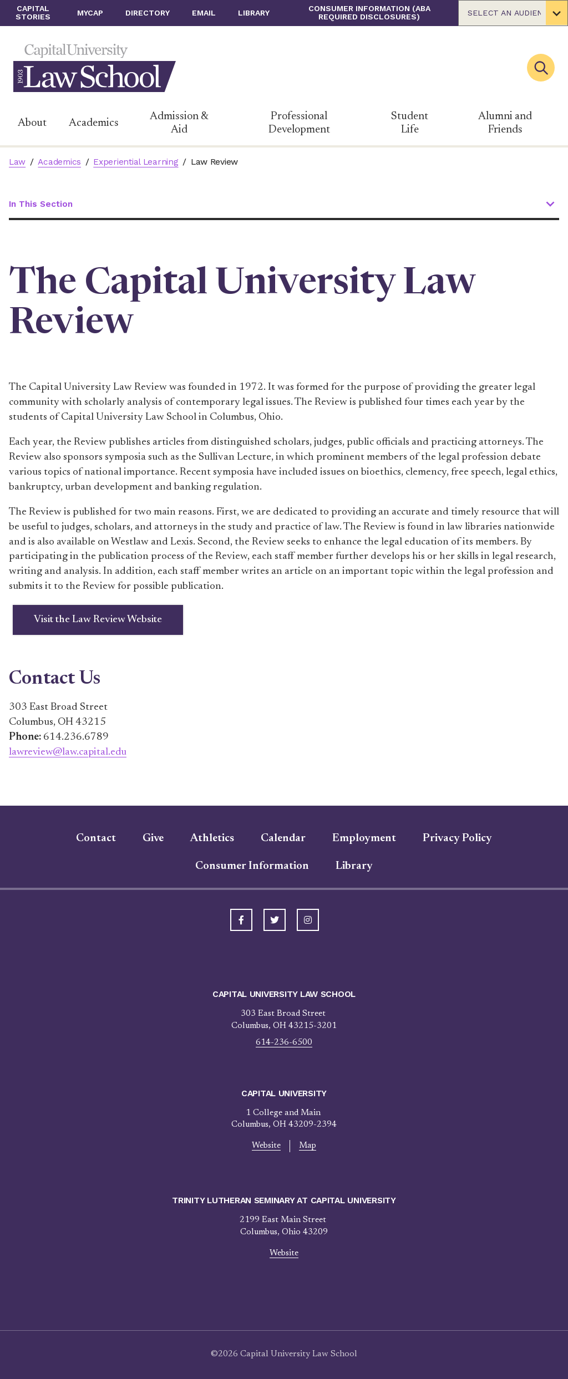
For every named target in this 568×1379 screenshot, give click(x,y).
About (32, 123)
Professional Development (299, 123)
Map (308, 1146)
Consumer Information (252, 866)
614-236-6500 (284, 1043)
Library (254, 12)
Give (153, 838)
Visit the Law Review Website (98, 619)
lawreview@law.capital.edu (69, 752)
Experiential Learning (135, 162)
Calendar (283, 838)
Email (204, 12)
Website (266, 1146)
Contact (96, 838)
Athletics (212, 838)
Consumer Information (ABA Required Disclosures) (369, 12)
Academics (94, 123)
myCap (90, 12)
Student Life (409, 123)
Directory (147, 12)
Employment (364, 838)
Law (17, 162)
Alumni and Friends (505, 123)
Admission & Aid (179, 123)
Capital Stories (33, 12)
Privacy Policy (457, 838)
